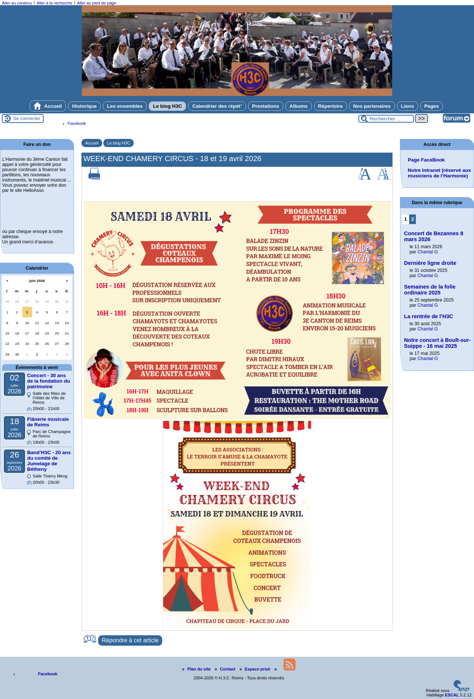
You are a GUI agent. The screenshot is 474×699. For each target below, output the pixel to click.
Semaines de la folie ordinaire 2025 (429, 290)
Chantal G (427, 251)
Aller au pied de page (96, 3)
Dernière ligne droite (430, 263)
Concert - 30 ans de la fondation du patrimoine (48, 381)
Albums (299, 106)
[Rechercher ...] (386, 119)
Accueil (48, 106)
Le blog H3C (167, 106)
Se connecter (26, 118)
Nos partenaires (372, 106)
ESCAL (452, 695)
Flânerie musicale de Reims (48, 421)
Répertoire (330, 106)
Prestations (265, 106)
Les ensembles (125, 106)
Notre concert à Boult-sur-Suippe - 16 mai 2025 (437, 343)
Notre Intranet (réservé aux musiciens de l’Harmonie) (439, 173)
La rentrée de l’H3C (428, 316)
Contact (226, 669)
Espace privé (255, 669)
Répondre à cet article (130, 640)
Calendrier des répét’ (217, 106)
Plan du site (197, 669)
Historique (84, 106)
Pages (431, 106)
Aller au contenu (17, 3)
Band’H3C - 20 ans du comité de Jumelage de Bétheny (49, 461)
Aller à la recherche (54, 3)
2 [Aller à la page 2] (412, 219)
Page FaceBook (426, 160)
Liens (407, 106)
